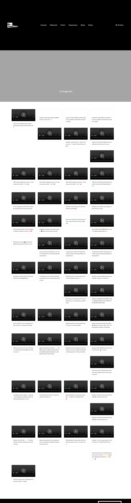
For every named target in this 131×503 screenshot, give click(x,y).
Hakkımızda (53, 25)
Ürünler (62, 25)
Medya (83, 25)
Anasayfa (43, 25)
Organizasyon (73, 25)
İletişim (90, 25)
